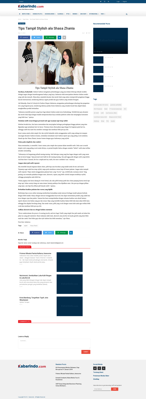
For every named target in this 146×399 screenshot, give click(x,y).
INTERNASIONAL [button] (94, 14)
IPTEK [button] (68, 14)
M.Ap (102, 121)
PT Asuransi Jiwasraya (116, 109)
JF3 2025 (96, 113)
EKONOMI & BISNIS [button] (50, 14)
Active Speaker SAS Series (101, 105)
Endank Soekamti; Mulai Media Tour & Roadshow (67, 378)
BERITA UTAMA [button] (26, 14)
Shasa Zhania (33, 225)
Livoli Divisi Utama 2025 (100, 117)
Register (125, 1)
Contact (21, 1)
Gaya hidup (26, 19)
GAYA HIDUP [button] (83, 14)
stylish (25, 225)
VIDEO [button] (103, 14)
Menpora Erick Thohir (115, 117)
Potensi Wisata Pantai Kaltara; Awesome (35, 253)
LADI (102, 113)
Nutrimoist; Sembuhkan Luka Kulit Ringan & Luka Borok (35, 276)
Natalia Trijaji (22, 239)
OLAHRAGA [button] (60, 14)
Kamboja (96, 121)
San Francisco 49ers (111, 113)
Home (19, 19)
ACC (125, 109)
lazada (113, 121)
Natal (105, 109)
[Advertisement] (110, 141)
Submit (85, 352)
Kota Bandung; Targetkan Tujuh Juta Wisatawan (34, 299)
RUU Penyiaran (98, 109)
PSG (107, 121)
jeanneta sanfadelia (115, 105)
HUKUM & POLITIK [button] (38, 14)
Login (118, 1)
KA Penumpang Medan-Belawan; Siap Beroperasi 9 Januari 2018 (67, 368)
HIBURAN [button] (75, 14)
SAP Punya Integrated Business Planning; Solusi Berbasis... (69, 385)
